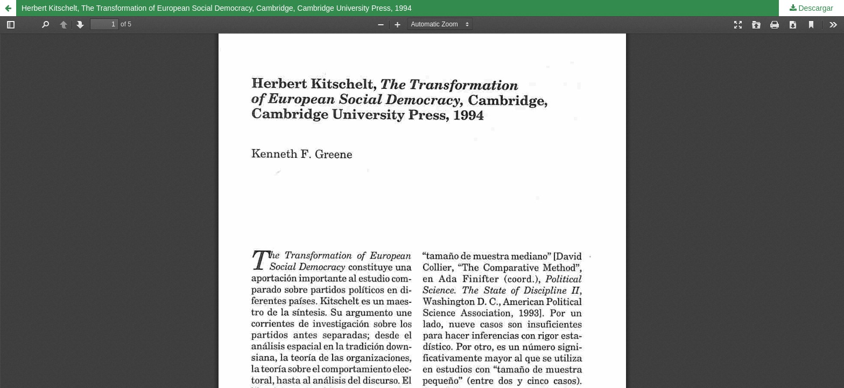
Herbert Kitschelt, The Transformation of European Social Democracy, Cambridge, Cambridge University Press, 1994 (217, 8)
